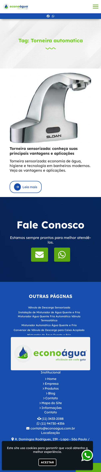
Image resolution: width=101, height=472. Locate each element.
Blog (51, 393)
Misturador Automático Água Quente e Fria (49, 325)
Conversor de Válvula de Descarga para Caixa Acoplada (49, 330)
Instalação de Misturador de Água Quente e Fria (49, 312)
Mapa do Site (51, 403)
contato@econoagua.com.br (52, 428)
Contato (51, 398)
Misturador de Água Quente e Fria (49, 334)
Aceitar (47, 462)
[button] (95, 6)
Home (51, 379)
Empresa (52, 384)
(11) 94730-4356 (52, 423)
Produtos (52, 388)
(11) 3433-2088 (53, 419)
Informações (51, 408)
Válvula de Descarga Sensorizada (49, 307)
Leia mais (25, 187)
